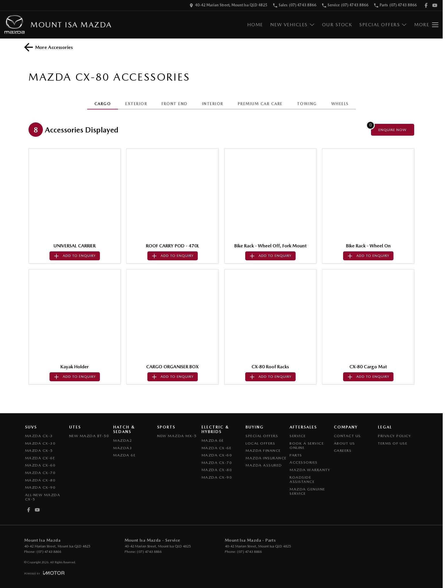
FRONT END (174, 103)
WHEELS (340, 103)
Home (255, 24)
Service (298, 436)
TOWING (307, 103)
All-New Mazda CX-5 (42, 497)
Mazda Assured (264, 465)
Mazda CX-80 (40, 480)
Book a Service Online (307, 445)
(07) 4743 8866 (49, 552)
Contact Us (347, 436)
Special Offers (262, 436)
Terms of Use (392, 443)
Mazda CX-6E (40, 458)
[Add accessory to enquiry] (75, 255)
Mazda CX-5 (39, 450)
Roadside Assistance (302, 479)
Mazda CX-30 (40, 443)
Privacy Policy (394, 436)
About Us (344, 443)
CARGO (102, 103)
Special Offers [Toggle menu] (383, 24)
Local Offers (260, 443)
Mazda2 (122, 440)
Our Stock (337, 24)
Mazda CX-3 (39, 436)
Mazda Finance (263, 450)
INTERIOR (212, 103)
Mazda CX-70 (40, 473)
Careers (343, 450)
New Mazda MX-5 (177, 436)
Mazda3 (122, 448)
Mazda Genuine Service (307, 491)
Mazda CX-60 (40, 465)
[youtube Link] (434, 5)
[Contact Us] (228, 5)
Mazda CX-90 (40, 487)
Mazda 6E (124, 455)
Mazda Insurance (266, 458)
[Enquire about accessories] (392, 130)
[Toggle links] (44, 573)
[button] (74, 194)
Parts (296, 455)
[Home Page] (14, 24)
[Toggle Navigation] (426, 25)
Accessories (304, 462)
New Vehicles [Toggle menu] (292, 24)
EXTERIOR (136, 103)
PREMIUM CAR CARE (260, 103)
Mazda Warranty (310, 470)
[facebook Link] (426, 5)
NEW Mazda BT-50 (89, 436)
